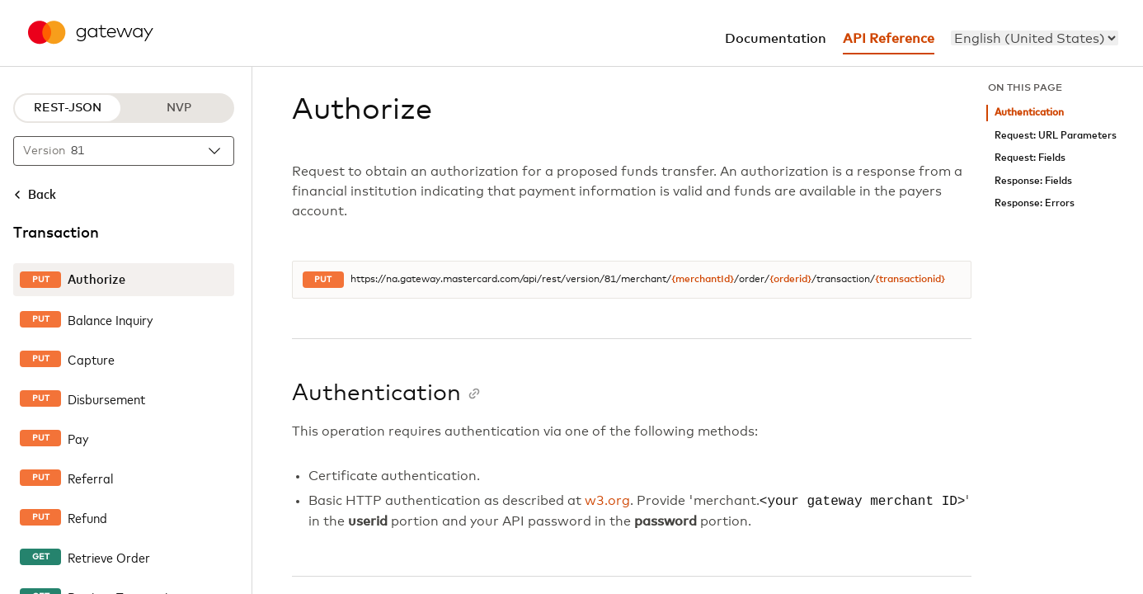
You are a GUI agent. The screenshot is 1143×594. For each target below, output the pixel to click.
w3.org (607, 501)
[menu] (1034, 38)
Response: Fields (1033, 181)
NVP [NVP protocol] (179, 108)
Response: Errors (1035, 203)
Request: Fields (1030, 158)
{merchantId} (702, 280)
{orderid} (790, 280)
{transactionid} (910, 280)
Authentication (1029, 112)
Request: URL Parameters (1056, 135)
